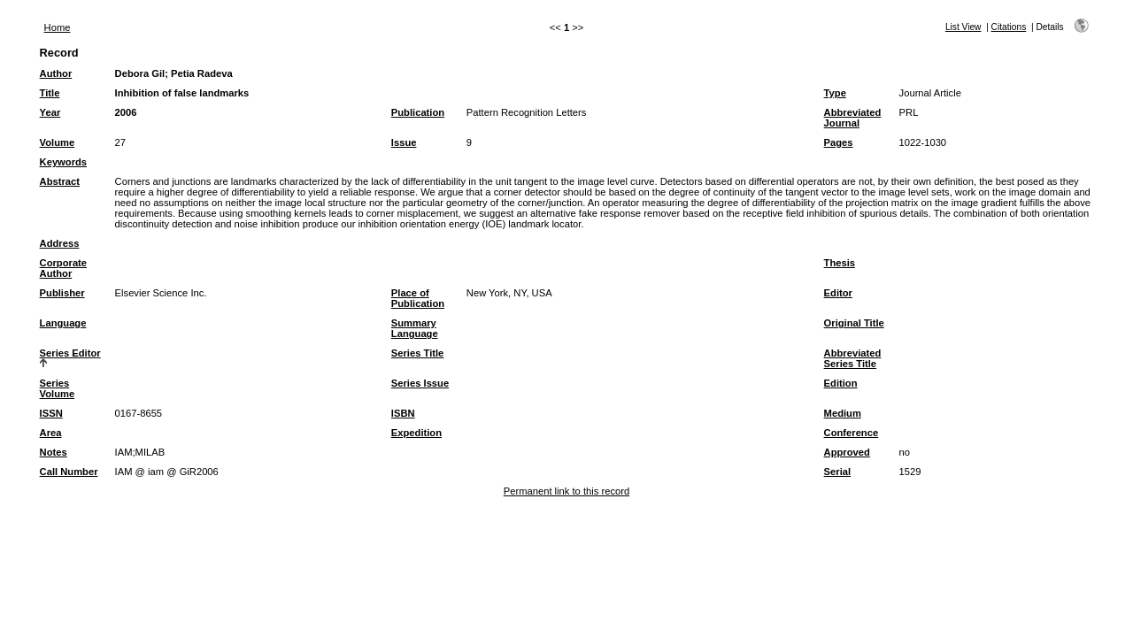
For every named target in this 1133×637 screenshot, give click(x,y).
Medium (842, 413)
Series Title (417, 353)
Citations (1009, 27)
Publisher (62, 293)
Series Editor (70, 353)
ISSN (51, 413)
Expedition (416, 432)
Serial (837, 471)
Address (60, 243)
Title (50, 93)
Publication (417, 112)
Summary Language (414, 328)
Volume (57, 142)
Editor (838, 293)
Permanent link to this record (566, 491)
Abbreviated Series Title (853, 358)
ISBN (403, 413)
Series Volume (57, 388)
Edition (841, 383)
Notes (53, 452)
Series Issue (420, 383)
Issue (404, 142)
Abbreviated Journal (853, 117)
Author (56, 73)
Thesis (839, 262)
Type (835, 93)
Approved (847, 452)
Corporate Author (63, 268)
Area (51, 432)
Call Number (69, 471)
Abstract (60, 181)
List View (963, 27)
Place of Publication (417, 298)
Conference (851, 432)
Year (50, 112)
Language (63, 323)
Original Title (854, 323)
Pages (838, 142)
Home (57, 27)
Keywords (63, 162)
